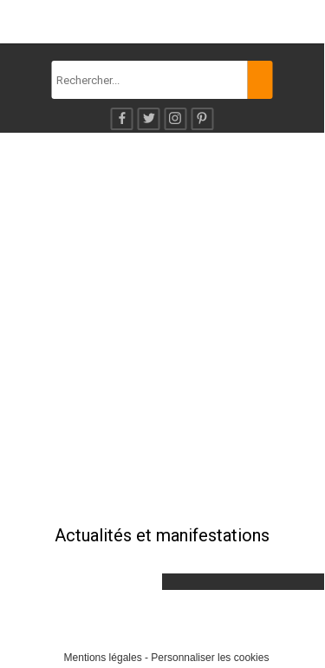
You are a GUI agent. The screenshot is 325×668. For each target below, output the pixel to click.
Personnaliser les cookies (210, 658)
